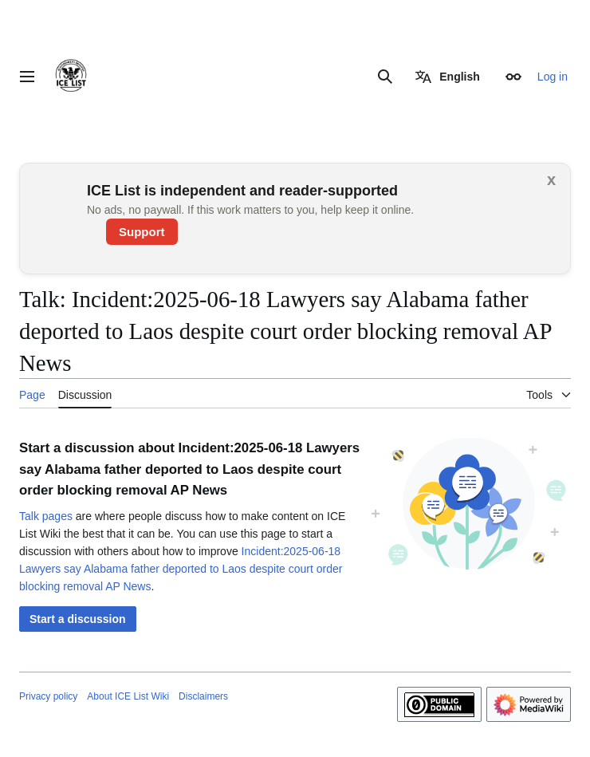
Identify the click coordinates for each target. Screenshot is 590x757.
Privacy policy (48, 696)
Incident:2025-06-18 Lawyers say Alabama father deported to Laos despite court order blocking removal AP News (180, 569)
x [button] (551, 179)
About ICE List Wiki (128, 696)
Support (142, 232)
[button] (77, 619)
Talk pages (46, 516)
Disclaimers (203, 696)
